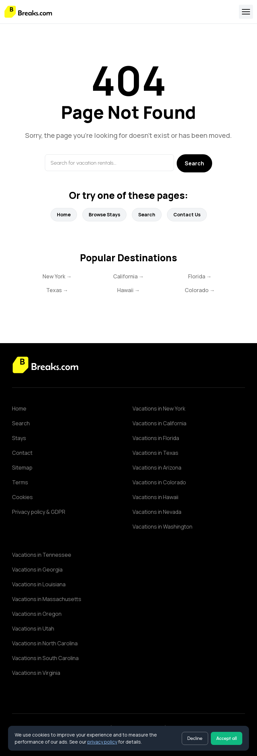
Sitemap (22, 467)
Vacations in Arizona (157, 467)
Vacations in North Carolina (45, 643)
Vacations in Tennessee (41, 554)
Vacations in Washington (162, 526)
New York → (57, 276)
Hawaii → (128, 290)
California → (128, 276)
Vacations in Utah (33, 628)
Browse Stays (104, 214)
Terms (20, 482)
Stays (19, 438)
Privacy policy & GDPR (38, 512)
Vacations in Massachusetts (46, 599)
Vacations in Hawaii (155, 497)
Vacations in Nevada (157, 512)
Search (194, 163)
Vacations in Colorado (159, 482)
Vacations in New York (159, 408)
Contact (22, 452)
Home (64, 214)
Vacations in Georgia (37, 569)
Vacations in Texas (155, 452)
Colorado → (200, 290)
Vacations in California (159, 423)
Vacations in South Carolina (45, 658)
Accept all (226, 738)
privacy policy (102, 742)
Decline (194, 738)
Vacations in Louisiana (39, 584)
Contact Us (186, 214)
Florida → (199, 276)
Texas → (57, 290)
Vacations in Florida (156, 438)
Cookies (22, 497)
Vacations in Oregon (37, 613)
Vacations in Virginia (36, 673)
